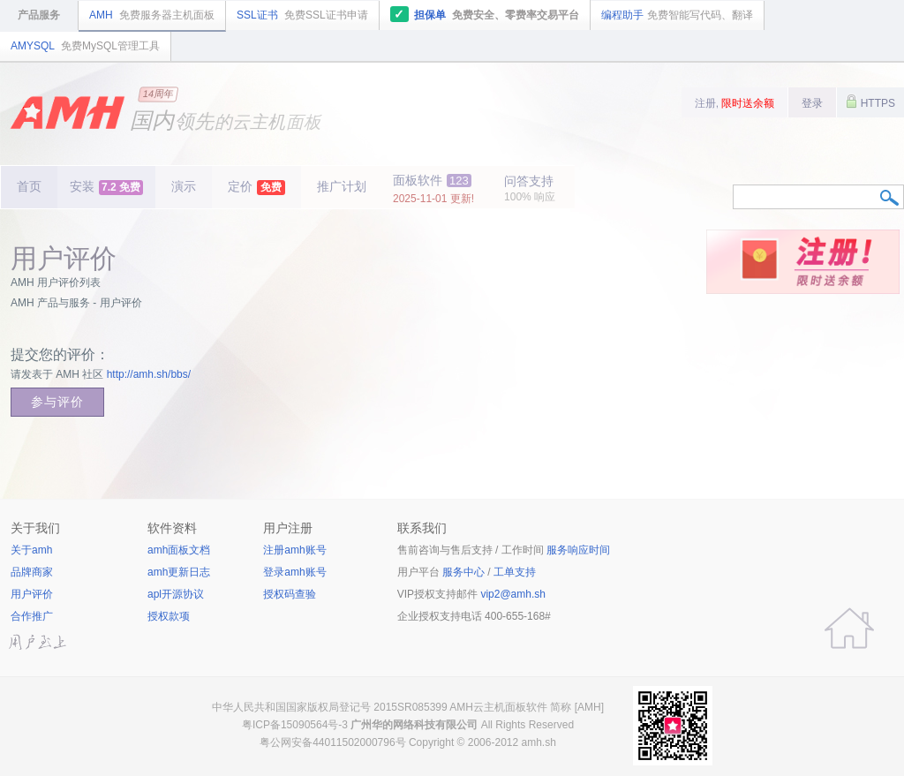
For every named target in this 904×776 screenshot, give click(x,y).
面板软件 (433, 189)
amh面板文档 (178, 550)
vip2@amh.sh (513, 594)
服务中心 (463, 572)
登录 (812, 103)
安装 (106, 187)
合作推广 (32, 616)
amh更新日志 (178, 572)
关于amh (31, 550)
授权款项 (168, 616)
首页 (29, 186)
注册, (735, 103)
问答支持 (529, 188)
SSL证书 (302, 15)
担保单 (485, 14)
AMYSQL (85, 46)
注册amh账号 (294, 550)
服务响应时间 (578, 550)
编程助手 (677, 15)
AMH (152, 15)
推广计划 (341, 186)
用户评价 (32, 594)
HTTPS (870, 101)
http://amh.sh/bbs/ (149, 374)
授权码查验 (289, 594)
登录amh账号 (294, 572)
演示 (183, 186)
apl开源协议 (175, 594)
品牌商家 (32, 572)
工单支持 (514, 572)
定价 (256, 187)
